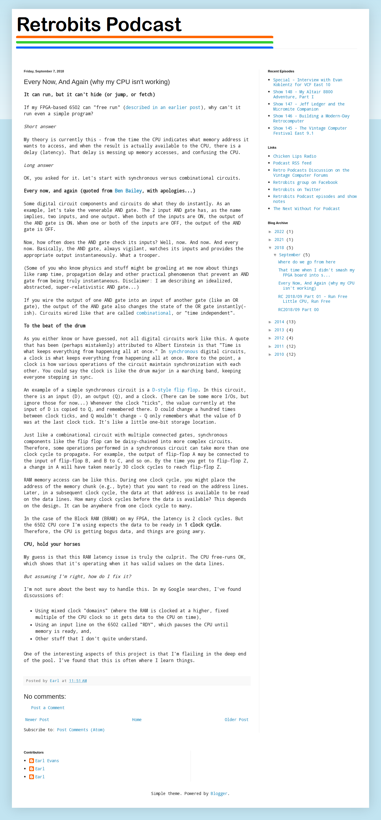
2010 (280, 354)
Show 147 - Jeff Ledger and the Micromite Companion (309, 106)
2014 (280, 321)
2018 (280, 247)
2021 (280, 239)
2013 (280, 330)
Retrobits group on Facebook (305, 182)
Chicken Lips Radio (294, 156)
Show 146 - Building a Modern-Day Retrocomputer (311, 118)
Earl (40, 768)
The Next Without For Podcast (306, 208)
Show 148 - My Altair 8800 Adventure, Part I (303, 94)
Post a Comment (48, 707)
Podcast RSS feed (292, 163)
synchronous (183, 351)
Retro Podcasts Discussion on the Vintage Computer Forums (311, 172)
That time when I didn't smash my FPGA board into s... (316, 272)
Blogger (219, 793)
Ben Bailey (128, 191)
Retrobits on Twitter (297, 189)
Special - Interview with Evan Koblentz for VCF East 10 (307, 82)
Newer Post (37, 719)
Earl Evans (47, 760)
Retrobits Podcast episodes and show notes (315, 198)
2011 (280, 346)
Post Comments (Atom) (81, 729)
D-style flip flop (175, 390)
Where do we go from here (306, 262)
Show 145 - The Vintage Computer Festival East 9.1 (310, 130)
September (291, 254)
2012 (280, 338)
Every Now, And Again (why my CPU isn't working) (316, 285)
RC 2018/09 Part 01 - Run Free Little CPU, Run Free (312, 298)
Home (137, 719)
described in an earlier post (163, 107)
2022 (280, 231)
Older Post (237, 719)
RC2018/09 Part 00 (298, 309)
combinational (153, 313)
